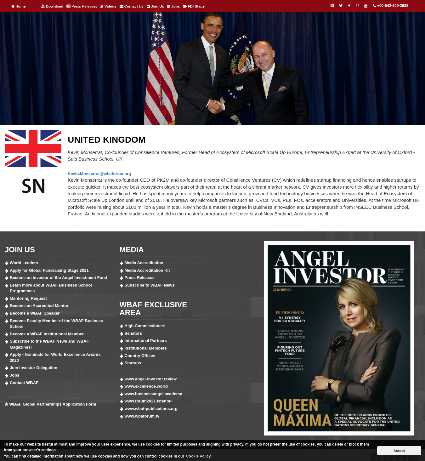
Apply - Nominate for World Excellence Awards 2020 (55, 357)
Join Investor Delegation (33, 367)
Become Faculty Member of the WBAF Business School (56, 323)
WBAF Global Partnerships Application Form (52, 404)
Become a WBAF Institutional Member (47, 334)
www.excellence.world (146, 386)
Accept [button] (399, 450)
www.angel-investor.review (151, 379)
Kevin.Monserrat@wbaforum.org (99, 173)
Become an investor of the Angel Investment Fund (58, 277)
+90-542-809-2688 (390, 5)
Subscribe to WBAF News (150, 285)
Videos (108, 6)
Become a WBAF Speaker (35, 313)
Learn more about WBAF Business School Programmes (51, 288)
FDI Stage (194, 6)
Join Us (155, 6)
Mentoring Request (28, 298)
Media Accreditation (144, 262)
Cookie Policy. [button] (199, 456)
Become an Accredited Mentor (39, 305)
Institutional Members (146, 348)
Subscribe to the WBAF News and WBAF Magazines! (49, 344)
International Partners (146, 340)
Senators (133, 333)
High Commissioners (145, 325)
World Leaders (24, 262)
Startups (133, 363)
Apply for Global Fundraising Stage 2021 (49, 270)
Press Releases (81, 6)
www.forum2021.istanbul (149, 401)
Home (18, 6)
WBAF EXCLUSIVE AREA (153, 308)
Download (52, 6)
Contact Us (132, 6)
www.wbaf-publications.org (151, 408)
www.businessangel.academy (153, 393)
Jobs (173, 6)
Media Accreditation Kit (147, 270)
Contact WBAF (24, 382)
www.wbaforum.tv (142, 416)
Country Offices (140, 355)
